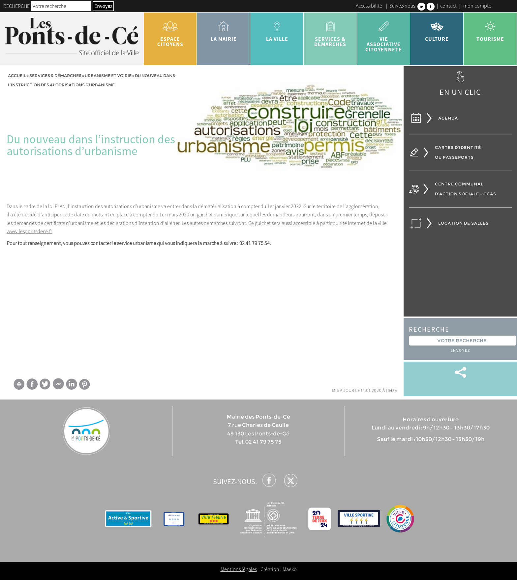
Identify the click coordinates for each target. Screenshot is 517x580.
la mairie (223, 29)
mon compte (477, 5)
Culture (436, 29)
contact (448, 5)
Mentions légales (239, 569)
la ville (277, 29)
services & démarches (330, 31)
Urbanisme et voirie (108, 75)
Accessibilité (369, 5)
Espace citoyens (170, 31)
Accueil (17, 75)
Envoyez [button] (103, 6)
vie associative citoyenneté (383, 34)
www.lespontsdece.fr (29, 231)
